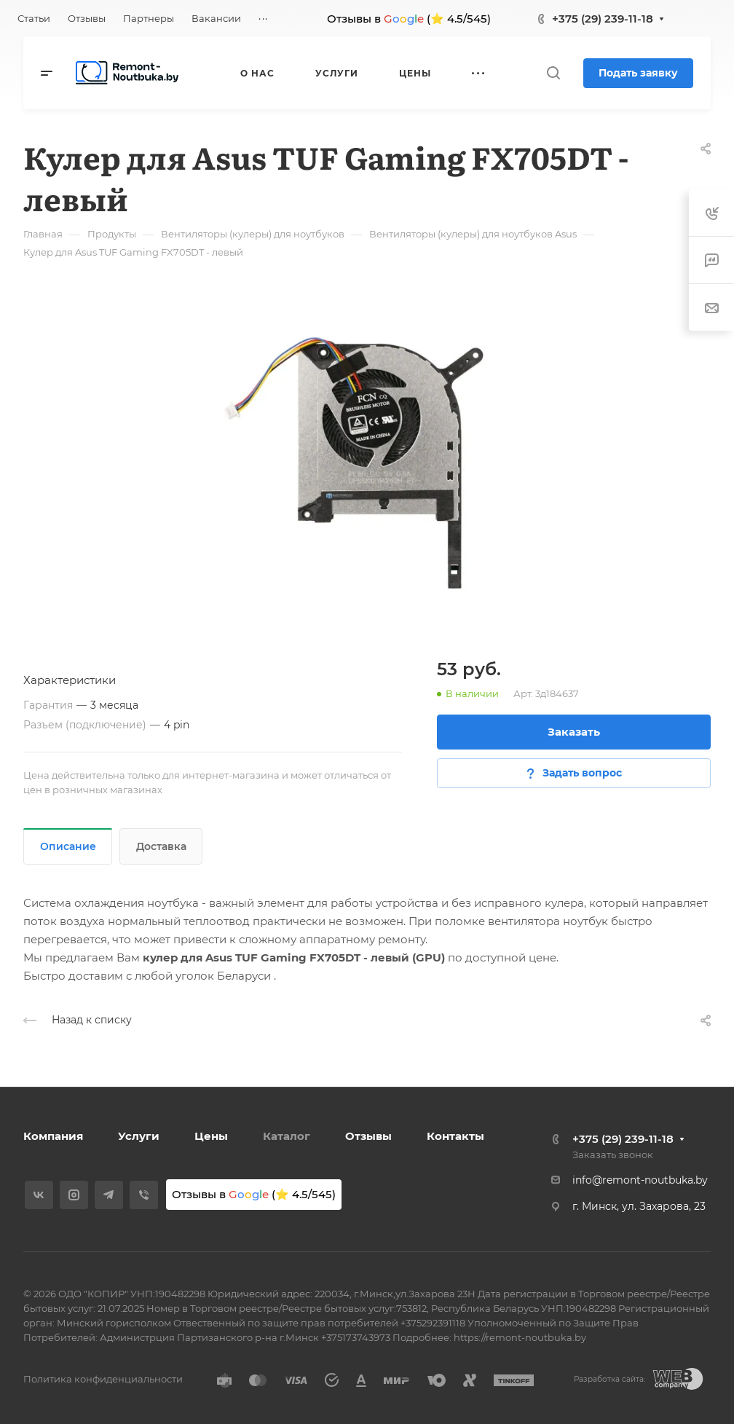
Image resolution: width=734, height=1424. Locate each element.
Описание (68, 846)
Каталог (286, 1136)
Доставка (161, 846)
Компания (53, 1136)
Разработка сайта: (609, 1379)
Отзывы (368, 1136)
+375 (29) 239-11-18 (602, 18)
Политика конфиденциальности (103, 1379)
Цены (211, 1136)
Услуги (138, 1136)
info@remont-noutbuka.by (640, 1180)
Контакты (455, 1136)
